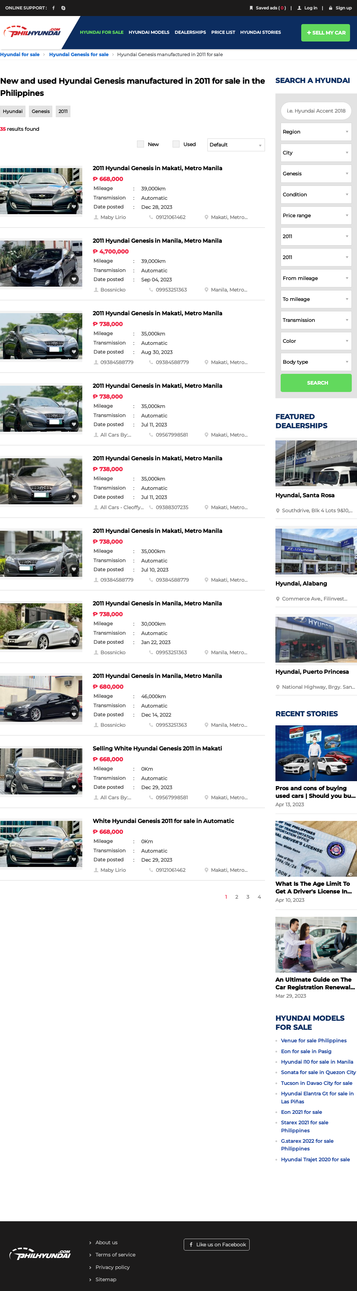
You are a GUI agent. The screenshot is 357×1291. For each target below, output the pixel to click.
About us (106, 1242)
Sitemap (106, 1279)
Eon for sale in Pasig (306, 1051)
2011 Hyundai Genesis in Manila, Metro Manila (157, 240)
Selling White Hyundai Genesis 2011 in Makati (157, 748)
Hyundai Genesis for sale (78, 54)
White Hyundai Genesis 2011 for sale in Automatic (163, 821)
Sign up (340, 7)
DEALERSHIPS (190, 32)
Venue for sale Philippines (314, 1040)
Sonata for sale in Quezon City (318, 1072)
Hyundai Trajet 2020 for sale (315, 1159)
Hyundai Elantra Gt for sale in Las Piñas (317, 1097)
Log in (306, 7)
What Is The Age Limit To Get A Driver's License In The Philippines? (312, 888)
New (153, 144)
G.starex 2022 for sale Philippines (307, 1145)
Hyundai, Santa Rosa (305, 495)
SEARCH (317, 383)
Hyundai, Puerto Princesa (312, 672)
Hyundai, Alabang (301, 583)
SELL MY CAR (326, 33)
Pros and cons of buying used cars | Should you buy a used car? (315, 792)
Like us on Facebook (217, 1244)
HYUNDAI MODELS (149, 32)
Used (189, 144)
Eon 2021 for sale (301, 1112)
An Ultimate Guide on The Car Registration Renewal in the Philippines (313, 983)
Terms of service (115, 1255)
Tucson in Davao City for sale (316, 1083)
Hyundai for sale (19, 54)
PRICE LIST (223, 32)
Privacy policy (113, 1267)
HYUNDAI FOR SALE (101, 32)
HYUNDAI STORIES (260, 32)
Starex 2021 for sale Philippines (304, 1126)
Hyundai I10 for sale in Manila (317, 1062)
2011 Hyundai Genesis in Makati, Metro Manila (157, 168)
